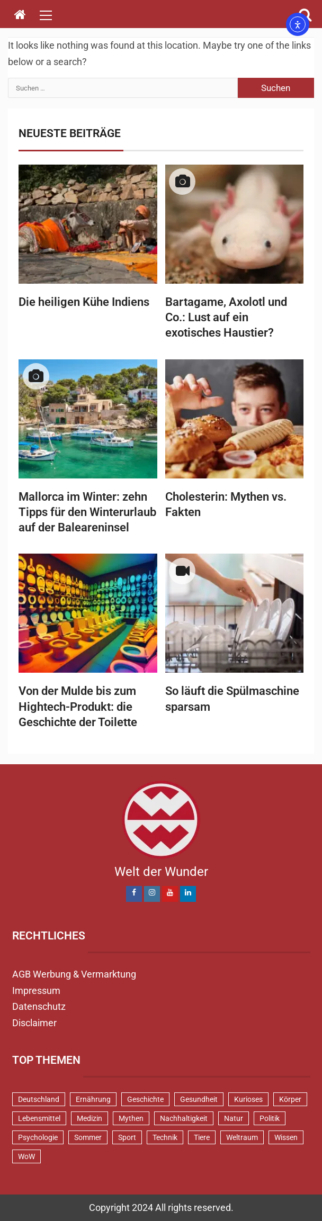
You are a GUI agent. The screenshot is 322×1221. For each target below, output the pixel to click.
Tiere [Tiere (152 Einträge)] (202, 1137)
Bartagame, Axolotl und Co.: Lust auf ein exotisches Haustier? (226, 317)
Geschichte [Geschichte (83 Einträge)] (145, 1099)
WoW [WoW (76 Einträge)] (26, 1156)
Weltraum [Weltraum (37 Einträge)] (242, 1137)
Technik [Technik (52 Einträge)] (165, 1137)
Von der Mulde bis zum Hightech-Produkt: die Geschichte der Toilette (78, 706)
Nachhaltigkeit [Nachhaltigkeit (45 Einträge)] (184, 1118)
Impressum (36, 990)
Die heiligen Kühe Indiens (84, 302)
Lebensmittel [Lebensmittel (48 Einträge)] (39, 1118)
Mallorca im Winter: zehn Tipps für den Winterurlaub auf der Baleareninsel (87, 512)
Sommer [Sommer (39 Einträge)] (88, 1137)
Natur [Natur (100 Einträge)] (233, 1118)
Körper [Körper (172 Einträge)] (290, 1099)
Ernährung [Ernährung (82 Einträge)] (93, 1099)
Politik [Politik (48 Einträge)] (270, 1118)
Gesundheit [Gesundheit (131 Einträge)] (199, 1099)
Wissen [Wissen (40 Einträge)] (286, 1137)
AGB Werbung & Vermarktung (74, 974)
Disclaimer (34, 1022)
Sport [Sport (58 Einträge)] (127, 1137)
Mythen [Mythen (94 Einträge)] (131, 1118)
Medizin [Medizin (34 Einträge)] (89, 1118)
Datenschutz (39, 1006)
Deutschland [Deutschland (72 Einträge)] (38, 1099)
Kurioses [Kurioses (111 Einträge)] (248, 1099)
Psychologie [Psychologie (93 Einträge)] (38, 1137)
